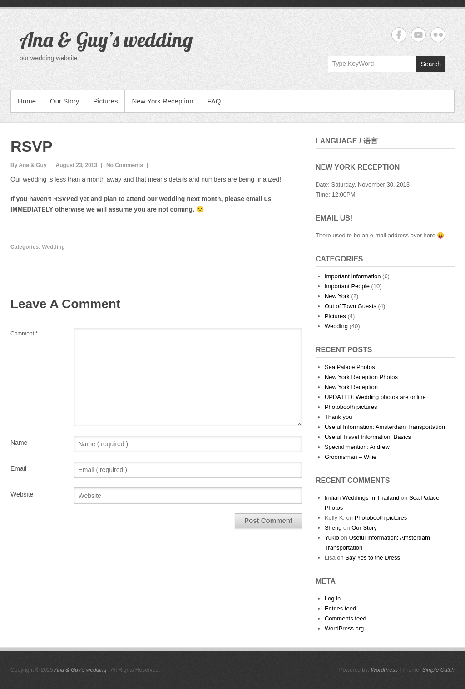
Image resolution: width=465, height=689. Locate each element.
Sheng (333, 527)
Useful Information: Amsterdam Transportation (385, 426)
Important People (347, 286)
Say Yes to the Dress (372, 557)
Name (18, 442)
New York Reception (162, 101)
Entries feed (340, 608)
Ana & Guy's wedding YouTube (418, 34)
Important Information (353, 276)
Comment (24, 333)
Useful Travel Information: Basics (368, 436)
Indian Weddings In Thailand (362, 497)
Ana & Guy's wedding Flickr (437, 34)
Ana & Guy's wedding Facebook (398, 34)
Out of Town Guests (350, 306)
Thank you (338, 416)
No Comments (124, 165)
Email (18, 468)
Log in (333, 598)
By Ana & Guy (28, 165)
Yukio (332, 537)
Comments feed (345, 618)
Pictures (105, 101)
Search (431, 64)
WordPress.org (344, 628)
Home (27, 101)
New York (337, 296)
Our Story (64, 101)
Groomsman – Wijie (350, 456)
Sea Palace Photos (350, 367)
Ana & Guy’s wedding (106, 39)
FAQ (214, 101)
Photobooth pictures (351, 407)
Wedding (53, 247)
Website (21, 494)
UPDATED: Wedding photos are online (375, 397)
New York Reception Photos (361, 377)
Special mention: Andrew (357, 446)
